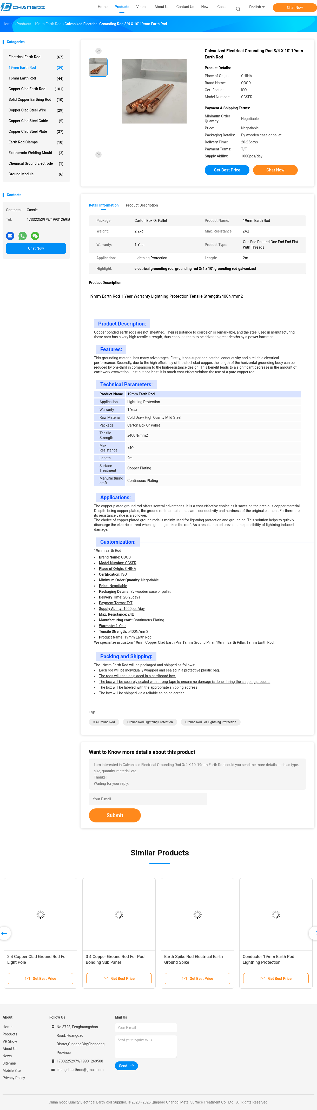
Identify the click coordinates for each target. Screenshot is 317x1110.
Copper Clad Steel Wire (36, 110)
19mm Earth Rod (36, 67)
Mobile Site (12, 1070)
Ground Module (36, 174)
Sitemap (9, 1063)
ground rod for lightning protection (210, 722)
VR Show (10, 1041)
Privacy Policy (14, 1078)
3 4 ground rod (104, 722)
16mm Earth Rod (36, 78)
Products (10, 1034)
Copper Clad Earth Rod (36, 89)
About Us (10, 1049)
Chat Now (295, 7)
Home (7, 1027)
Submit (115, 815)
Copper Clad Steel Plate (36, 131)
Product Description (142, 205)
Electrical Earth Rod (36, 57)
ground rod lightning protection (150, 722)
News (7, 1056)
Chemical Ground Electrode (36, 163)
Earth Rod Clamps (36, 142)
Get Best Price (227, 170)
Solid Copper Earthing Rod (36, 99)
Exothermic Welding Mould (36, 153)
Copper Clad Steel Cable (36, 121)
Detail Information (103, 205)
